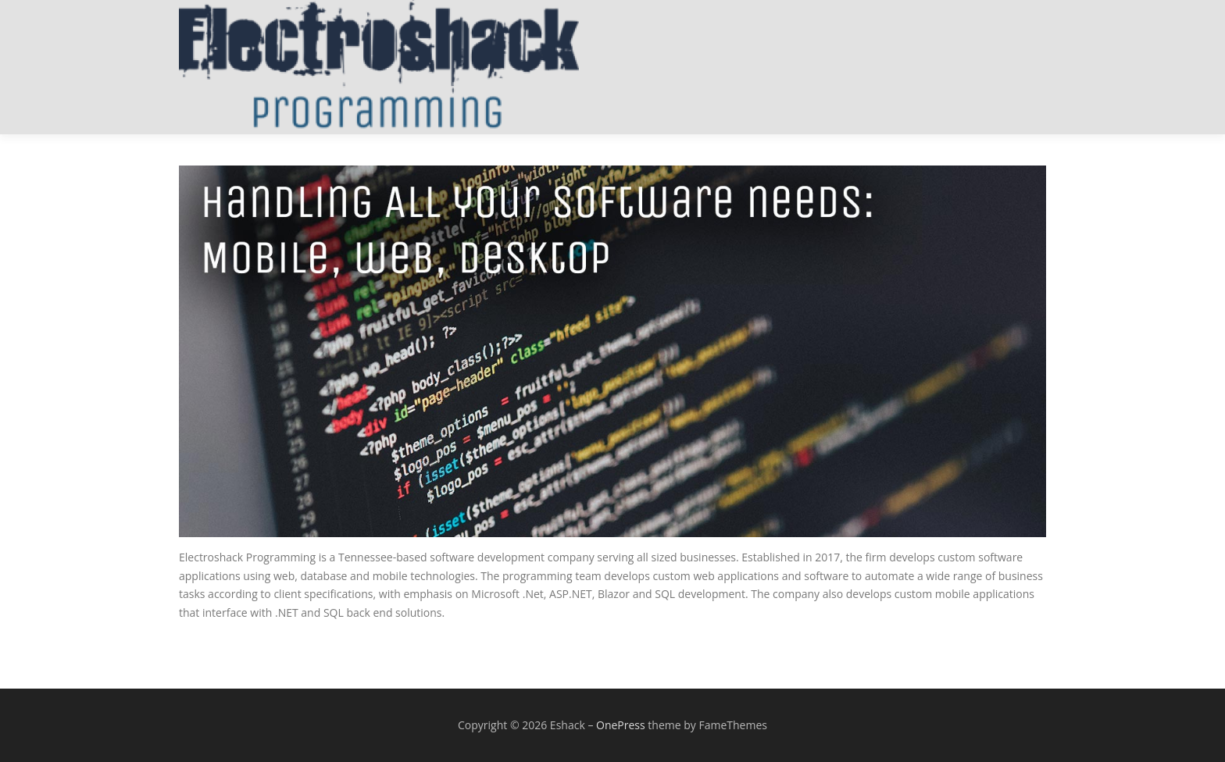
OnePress (620, 724)
